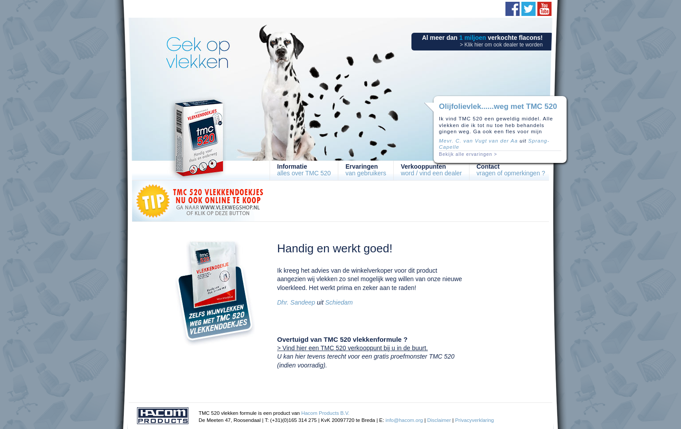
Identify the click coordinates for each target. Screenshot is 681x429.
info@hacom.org (404, 420)
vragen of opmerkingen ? (511, 169)
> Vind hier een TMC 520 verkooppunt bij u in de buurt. (352, 348)
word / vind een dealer (431, 169)
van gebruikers (365, 169)
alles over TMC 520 (304, 169)
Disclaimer (439, 420)
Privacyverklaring (474, 420)
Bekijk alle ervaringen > (468, 154)
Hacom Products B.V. (325, 413)
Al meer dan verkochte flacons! (482, 41)
